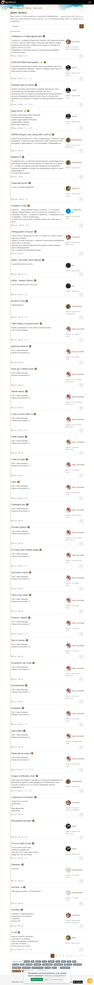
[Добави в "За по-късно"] (81, 56)
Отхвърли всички (56, 979)
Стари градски (77, 538)
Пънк (44, 961)
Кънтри (74, 515)
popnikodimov (77, 140)
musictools (76, 42)
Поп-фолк (79, 402)
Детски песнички (37, 967)
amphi (74, 826)
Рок (73, 47)
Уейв (69, 961)
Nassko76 (75, 188)
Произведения (17, 8)
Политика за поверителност (55, 976)
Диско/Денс (16, 967)
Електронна (76, 145)
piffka (74, 938)
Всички (26, 961)
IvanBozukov (76, 210)
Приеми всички (37, 979)
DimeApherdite (77, 870)
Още (46, 979)
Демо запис (69, 147)
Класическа (76, 831)
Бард (74, 216)
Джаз (63, 961)
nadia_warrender (78, 329)
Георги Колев (23, 982)
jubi (73, 265)
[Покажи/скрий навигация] (90, 2)
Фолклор (29, 964)
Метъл (74, 193)
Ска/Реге (51, 961)
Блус (73, 492)
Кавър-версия (65, 967)
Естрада (78, 379)
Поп (73, 334)
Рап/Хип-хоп (76, 673)
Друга (74, 73)
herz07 (74, 68)
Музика (28, 8)
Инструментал (75, 49)
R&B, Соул (68, 964)
